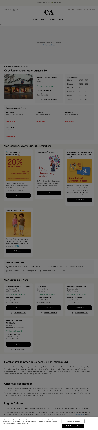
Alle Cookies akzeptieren (72, 426)
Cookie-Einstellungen (73, 421)
